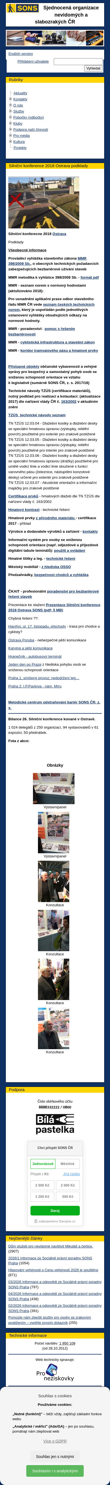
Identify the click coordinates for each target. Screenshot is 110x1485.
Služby (18, 111)
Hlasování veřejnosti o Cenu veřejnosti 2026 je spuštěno (53, 1270)
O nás (18, 105)
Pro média (21, 136)
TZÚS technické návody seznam (37, 415)
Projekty (20, 148)
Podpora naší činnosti (30, 129)
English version (21, 54)
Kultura (19, 142)
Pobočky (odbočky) (28, 117)
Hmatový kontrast (24, 510)
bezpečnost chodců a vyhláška (61, 575)
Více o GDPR (54, 1441)
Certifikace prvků (23, 496)
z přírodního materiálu (56, 518)
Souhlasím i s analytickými (55, 1471)
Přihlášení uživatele (33, 61)
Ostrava (59, 234)
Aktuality (20, 93)
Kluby (17, 123)
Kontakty (20, 99)
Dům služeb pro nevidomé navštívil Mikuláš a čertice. (50, 1246)
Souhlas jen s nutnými (55, 1456)
